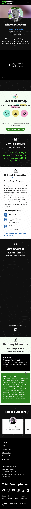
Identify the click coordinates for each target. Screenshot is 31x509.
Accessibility (6, 459)
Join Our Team (6, 449)
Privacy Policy (10, 497)
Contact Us (4, 497)
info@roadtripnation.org (9, 466)
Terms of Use (16, 497)
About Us (5, 442)
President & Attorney (15, 29)
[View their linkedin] (16, 330)
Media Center (6, 452)
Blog (3, 446)
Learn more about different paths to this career (15, 234)
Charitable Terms (7, 456)
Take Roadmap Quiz (15, 129)
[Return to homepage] (7, 2)
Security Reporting (24, 497)
